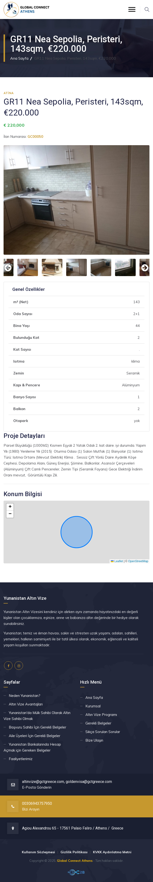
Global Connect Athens (75, 861)
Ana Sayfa (19, 58)
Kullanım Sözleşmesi (38, 852)
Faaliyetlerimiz (20, 759)
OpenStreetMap (138, 561)
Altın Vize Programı (101, 714)
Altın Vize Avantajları (26, 704)
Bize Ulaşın (94, 740)
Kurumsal (93, 706)
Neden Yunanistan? (24, 695)
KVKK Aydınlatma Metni (112, 852)
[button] (10, 507)
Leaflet (117, 561)
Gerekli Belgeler (98, 723)
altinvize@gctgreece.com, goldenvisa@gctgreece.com (67, 781)
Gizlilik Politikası (74, 852)
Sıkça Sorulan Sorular (102, 731)
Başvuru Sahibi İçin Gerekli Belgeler (37, 727)
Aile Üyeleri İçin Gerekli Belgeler (34, 735)
